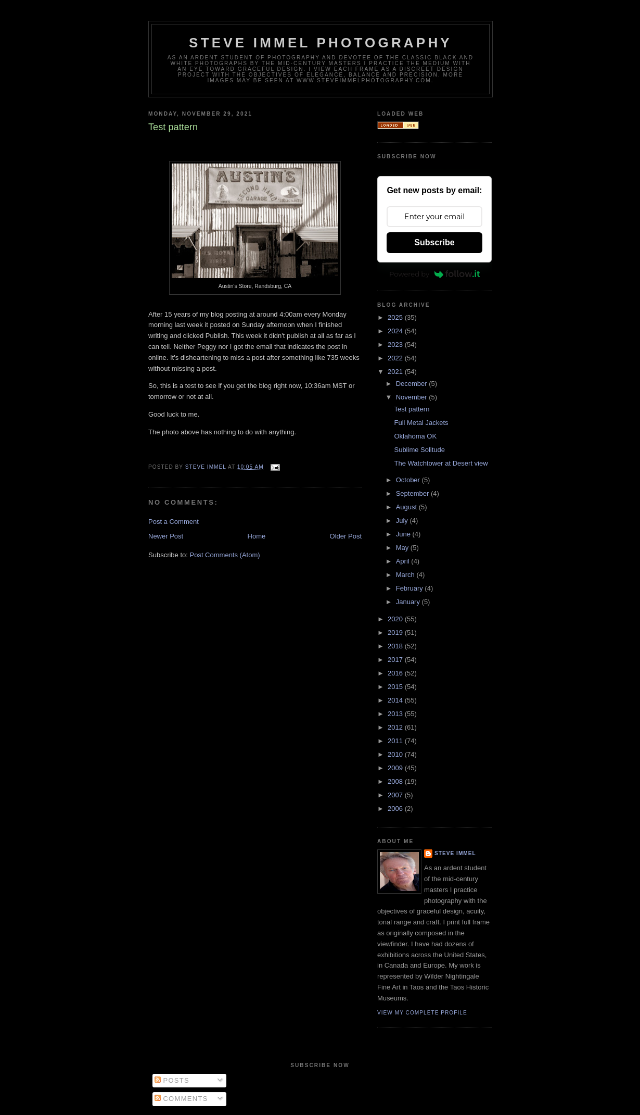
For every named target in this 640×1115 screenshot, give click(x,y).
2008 (396, 781)
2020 (396, 619)
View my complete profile (422, 1013)
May (403, 548)
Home (257, 536)
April (404, 561)
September (413, 493)
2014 (396, 700)
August (407, 507)
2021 (396, 371)
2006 (396, 808)
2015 (396, 687)
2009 (396, 768)
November (412, 397)
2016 (396, 673)
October (409, 480)
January (409, 602)
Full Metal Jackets (421, 423)
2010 (396, 754)
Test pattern (411, 409)
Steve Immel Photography (320, 43)
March (406, 575)
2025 (396, 317)
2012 (396, 727)
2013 (396, 714)
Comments (181, 1099)
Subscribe (434, 242)
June (404, 534)
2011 (396, 741)
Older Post (346, 536)
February (410, 588)
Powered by (434, 274)
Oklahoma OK (415, 436)
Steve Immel (455, 853)
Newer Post (165, 536)
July (403, 520)
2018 (396, 646)
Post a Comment (173, 521)
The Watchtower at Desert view (441, 463)
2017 (396, 659)
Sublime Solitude (419, 450)
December (412, 383)
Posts (172, 1080)
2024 (396, 331)
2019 (396, 632)
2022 (396, 358)
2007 (396, 795)
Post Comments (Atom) (225, 555)
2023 (396, 344)
